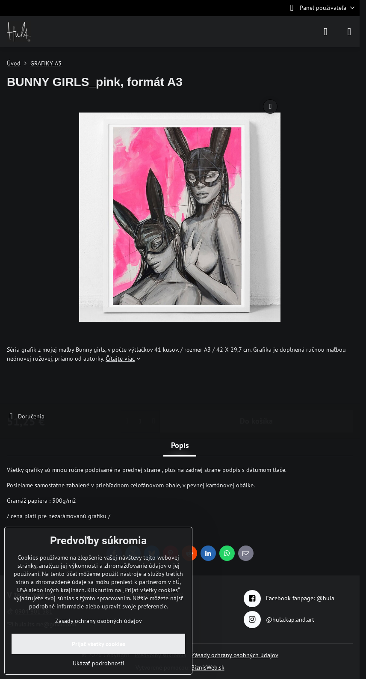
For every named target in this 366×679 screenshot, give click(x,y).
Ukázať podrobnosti (98, 663)
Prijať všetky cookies (98, 644)
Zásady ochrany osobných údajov (235, 655)
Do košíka (256, 387)
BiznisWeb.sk (207, 667)
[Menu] (349, 31)
